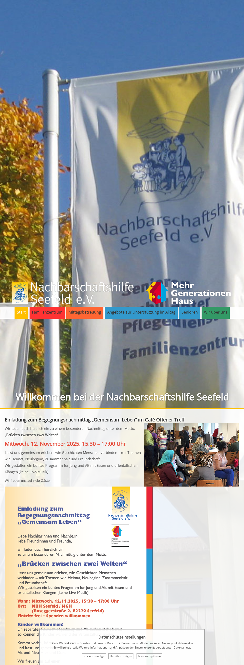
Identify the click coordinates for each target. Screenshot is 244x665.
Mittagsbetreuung (85, 312)
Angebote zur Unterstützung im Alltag (141, 312)
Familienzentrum (47, 312)
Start (21, 312)
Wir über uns (215, 312)
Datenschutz (181, 647)
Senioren (190, 312)
